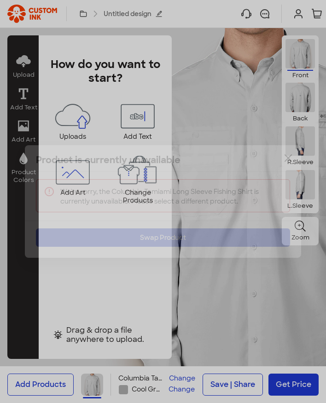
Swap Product (163, 231)
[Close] (288, 165)
